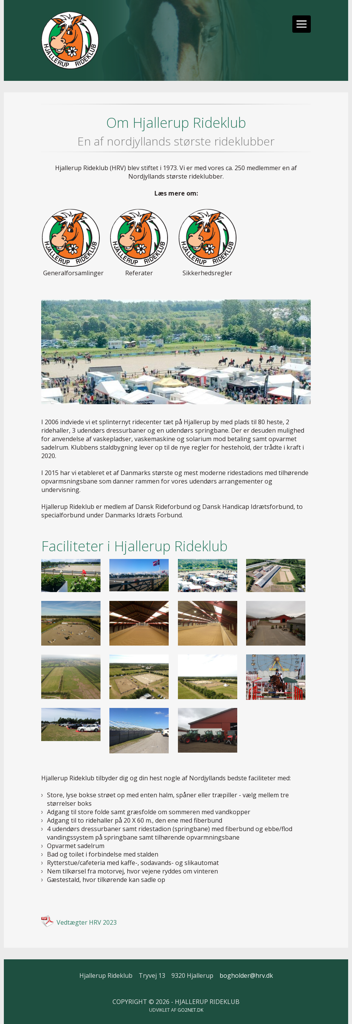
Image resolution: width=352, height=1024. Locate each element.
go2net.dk (190, 1010)
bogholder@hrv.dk (246, 975)
